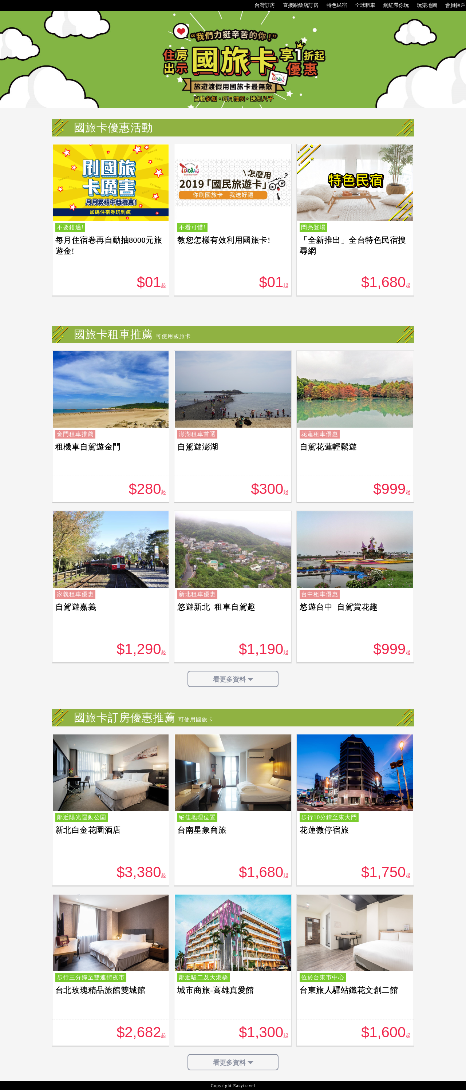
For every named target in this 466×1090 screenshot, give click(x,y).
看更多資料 (233, 679)
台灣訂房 (261, 5)
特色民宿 (333, 5)
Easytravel (244, 1085)
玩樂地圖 (423, 5)
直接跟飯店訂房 (297, 5)
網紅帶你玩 (392, 5)
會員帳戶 (452, 5)
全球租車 (361, 5)
